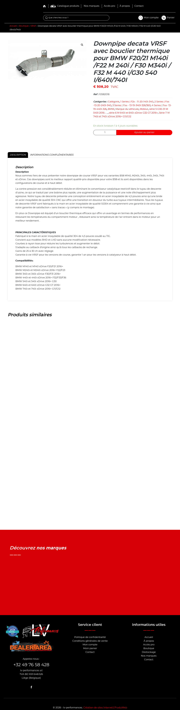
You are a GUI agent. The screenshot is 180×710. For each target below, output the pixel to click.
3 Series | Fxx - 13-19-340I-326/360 (131, 105)
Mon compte (90, 645)
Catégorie (113, 102)
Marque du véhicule (127, 109)
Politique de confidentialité (90, 637)
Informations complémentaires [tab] (51, 155)
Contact (139, 6)
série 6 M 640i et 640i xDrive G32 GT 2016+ (133, 113)
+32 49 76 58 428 (31, 665)
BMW (111, 109)
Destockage (149, 652)
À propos (125, 6)
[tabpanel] (90, 229)
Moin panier (90, 648)
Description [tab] (18, 155)
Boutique (24, 26)
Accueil (13, 26)
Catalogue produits (64, 6)
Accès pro (109, 6)
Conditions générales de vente (90, 641)
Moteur (144, 109)
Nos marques (91, 6)
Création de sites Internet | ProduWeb (105, 708)
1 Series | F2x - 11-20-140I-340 (136, 102)
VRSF (33, 26)
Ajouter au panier (144, 132)
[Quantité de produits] (104, 132)
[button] (82, 45)
